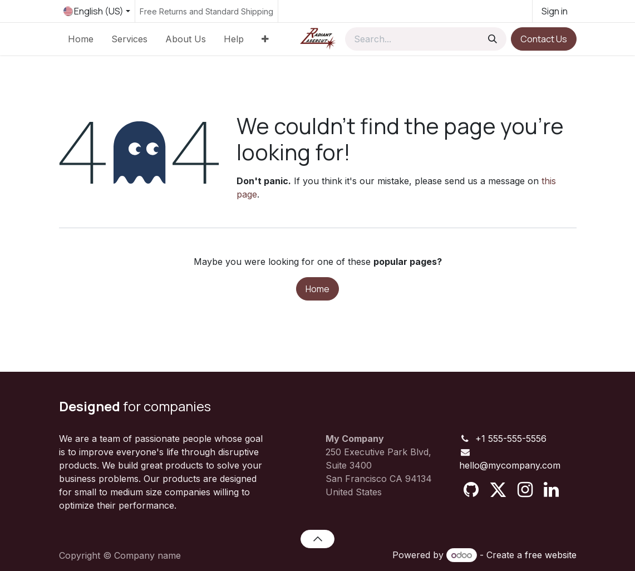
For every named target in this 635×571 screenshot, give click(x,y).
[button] (317, 539)
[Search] (492, 39)
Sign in (555, 11)
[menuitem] (80, 39)
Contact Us (543, 39)
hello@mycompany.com (509, 465)
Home (317, 289)
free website (551, 554)
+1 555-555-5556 (511, 438)
